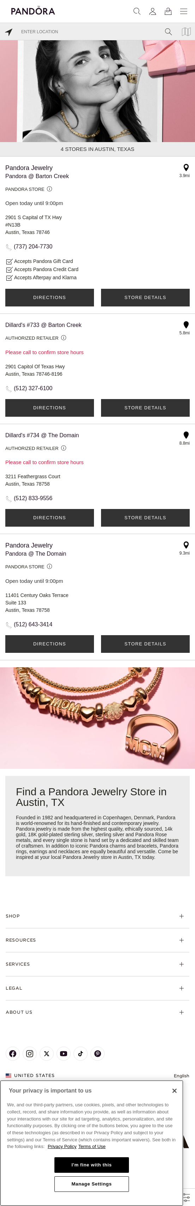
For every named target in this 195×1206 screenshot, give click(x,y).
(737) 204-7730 (33, 247)
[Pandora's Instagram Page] (30, 1054)
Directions (49, 297)
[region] (91, 1143)
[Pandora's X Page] (47, 1054)
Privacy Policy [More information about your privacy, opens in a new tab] (62, 1146)
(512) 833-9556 (33, 498)
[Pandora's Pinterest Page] (97, 1054)
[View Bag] (168, 11)
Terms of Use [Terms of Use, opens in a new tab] (92, 1146)
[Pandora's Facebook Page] (13, 1054)
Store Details (145, 297)
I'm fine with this (91, 1164)
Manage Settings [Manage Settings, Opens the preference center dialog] (91, 1184)
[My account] (152, 11)
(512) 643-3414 (33, 624)
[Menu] (183, 11)
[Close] (174, 1091)
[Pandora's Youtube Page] (64, 1054)
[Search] (137, 11)
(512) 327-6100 (33, 388)
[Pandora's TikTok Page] (80, 1054)
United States (30, 1075)
